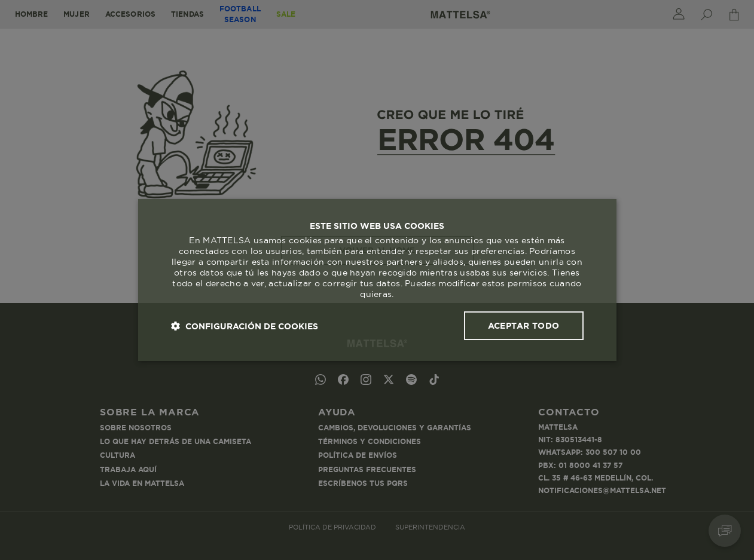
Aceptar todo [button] (524, 325)
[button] (244, 326)
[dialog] (377, 280)
